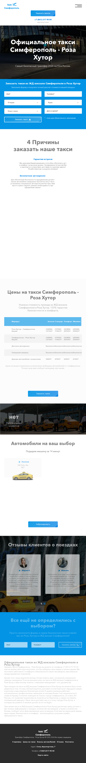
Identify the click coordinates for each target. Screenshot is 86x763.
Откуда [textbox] (11, 102)
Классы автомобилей (46, 742)
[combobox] (22, 102)
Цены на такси (29, 742)
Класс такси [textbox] (13, 111)
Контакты (69, 742)
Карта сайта (43, 755)
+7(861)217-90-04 (46, 751)
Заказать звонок (43, 13)
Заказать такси (23, 119)
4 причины (16, 742)
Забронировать (43, 524)
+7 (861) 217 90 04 (43, 19)
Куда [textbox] (50, 102)
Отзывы (60, 742)
